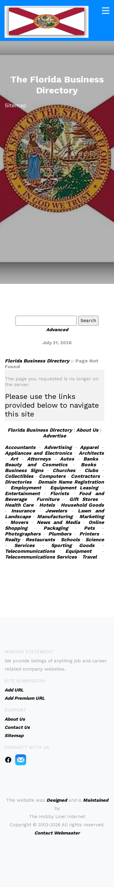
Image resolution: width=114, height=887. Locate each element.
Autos (67, 459)
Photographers (23, 534)
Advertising (58, 447)
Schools (70, 539)
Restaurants (40, 539)
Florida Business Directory (37, 361)
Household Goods (82, 505)
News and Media (58, 522)
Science (94, 539)
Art (14, 459)
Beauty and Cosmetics (36, 464)
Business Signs (24, 470)
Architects (91, 453)
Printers (89, 534)
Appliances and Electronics (38, 453)
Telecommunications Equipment (48, 551)
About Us (87, 430)
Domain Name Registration (71, 482)
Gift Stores (83, 499)
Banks (90, 459)
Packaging (55, 528)
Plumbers (59, 534)
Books (88, 464)
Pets (89, 528)
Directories (18, 482)
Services (24, 545)
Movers (19, 522)
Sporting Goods (73, 545)
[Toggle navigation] (105, 10)
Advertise (54, 436)
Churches (64, 470)
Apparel (89, 447)
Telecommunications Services (41, 557)
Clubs (91, 470)
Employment (26, 488)
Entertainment (22, 493)
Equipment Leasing (74, 488)
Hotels (47, 505)
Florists (59, 493)
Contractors (85, 476)
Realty (12, 539)
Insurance (23, 511)
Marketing (91, 516)
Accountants (20, 447)
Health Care (19, 505)
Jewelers (56, 511)
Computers (52, 476)
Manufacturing (55, 516)
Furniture (47, 499)
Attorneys (39, 459)
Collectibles (19, 476)
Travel (89, 557)
